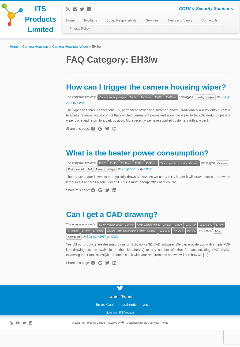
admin (81, 120)
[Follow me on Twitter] (83, 9)
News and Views (180, 20)
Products (90, 20)
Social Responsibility (121, 20)
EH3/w (133, 114)
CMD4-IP (191, 242)
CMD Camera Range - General (154, 242)
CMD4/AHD (205, 242)
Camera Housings (35, 63)
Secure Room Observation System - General (131, 248)
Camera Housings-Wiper (70, 63)
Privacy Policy (79, 28)
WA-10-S (165, 248)
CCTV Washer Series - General (116, 242)
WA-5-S (191, 248)
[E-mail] (76, 9)
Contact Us (209, 20)
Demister (222, 180)
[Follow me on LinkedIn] (90, 9)
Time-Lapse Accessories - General (179, 180)
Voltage (111, 186)
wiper (211, 114)
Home (70, 20)
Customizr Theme (158, 339)
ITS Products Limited (29, 27)
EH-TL (102, 180)
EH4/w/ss (171, 114)
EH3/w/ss (146, 114)
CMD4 (178, 242)
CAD (217, 248)
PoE (89, 186)
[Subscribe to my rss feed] (69, 9)
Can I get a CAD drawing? (112, 232)
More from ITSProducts (120, 329)
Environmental (76, 186)
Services (152, 20)
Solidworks (74, 254)
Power (99, 186)
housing (200, 114)
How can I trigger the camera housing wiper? (146, 104)
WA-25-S (178, 248)
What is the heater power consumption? (137, 170)
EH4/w (158, 114)
